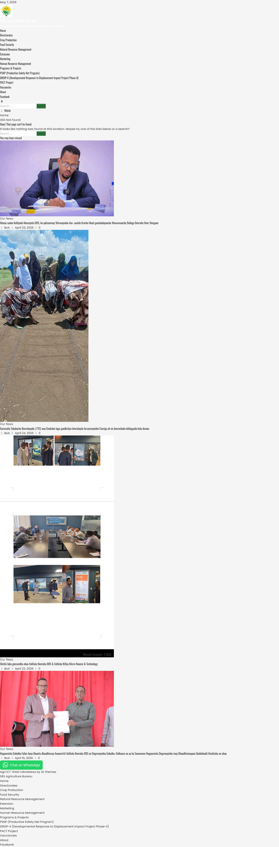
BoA (7, 228)
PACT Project (6, 82)
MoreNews (28, 772)
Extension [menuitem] (6, 804)
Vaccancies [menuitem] (8, 835)
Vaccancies (5, 87)
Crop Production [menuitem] (11, 790)
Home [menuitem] (4, 781)
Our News (6, 218)
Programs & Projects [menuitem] (14, 817)
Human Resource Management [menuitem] (22, 813)
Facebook (4, 97)
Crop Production (8, 40)
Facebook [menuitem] (7, 845)
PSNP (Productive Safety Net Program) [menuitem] (27, 822)
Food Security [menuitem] (9, 795)
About (3, 92)
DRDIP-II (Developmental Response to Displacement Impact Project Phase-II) (39, 78)
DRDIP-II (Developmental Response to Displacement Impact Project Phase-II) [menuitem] (54, 826)
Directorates (6, 35)
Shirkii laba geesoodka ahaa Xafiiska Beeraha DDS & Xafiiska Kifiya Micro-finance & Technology (49, 664)
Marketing (5, 59)
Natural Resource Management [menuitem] (22, 799)
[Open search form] (2, 101)
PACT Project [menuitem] (9, 831)
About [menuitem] (4, 840)
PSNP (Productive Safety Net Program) (20, 73)
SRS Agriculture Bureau (18, 20)
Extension (5, 54)
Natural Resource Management (15, 49)
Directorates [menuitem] (8, 786)
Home (3, 30)
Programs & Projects (10, 68)
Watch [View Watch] (5, 110)
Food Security (7, 44)
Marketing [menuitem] (7, 808)
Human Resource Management (15, 64)
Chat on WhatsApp (25, 765)
